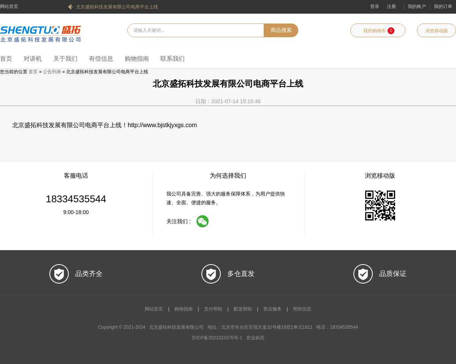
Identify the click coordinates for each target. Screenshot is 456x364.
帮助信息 (302, 309)
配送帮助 (243, 309)
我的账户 (417, 6)
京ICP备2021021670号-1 (217, 337)
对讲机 (33, 58)
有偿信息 (101, 58)
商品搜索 (281, 30)
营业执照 (255, 337)
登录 (374, 6)
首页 (6, 58)
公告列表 (52, 71)
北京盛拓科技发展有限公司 (40, 33)
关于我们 (65, 58)
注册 (391, 6)
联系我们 (172, 58)
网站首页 (9, 6)
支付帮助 (213, 309)
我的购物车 (378, 30)
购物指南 (137, 58)
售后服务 (272, 309)
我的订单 (443, 6)
